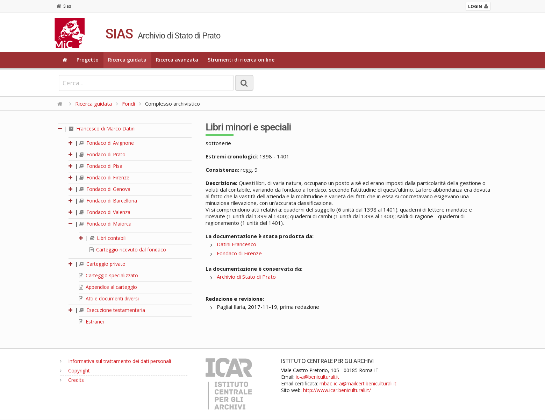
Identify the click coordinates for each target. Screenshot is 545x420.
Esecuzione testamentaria (112, 310)
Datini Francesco (236, 244)
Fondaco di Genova (104, 189)
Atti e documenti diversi (109, 298)
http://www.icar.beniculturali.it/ (337, 390)
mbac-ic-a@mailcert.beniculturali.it (358, 383)
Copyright (75, 370)
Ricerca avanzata (177, 59)
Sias (64, 6)
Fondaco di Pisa (100, 166)
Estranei (91, 321)
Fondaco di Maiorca (105, 223)
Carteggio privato (102, 264)
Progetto (88, 59)
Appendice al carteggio (108, 287)
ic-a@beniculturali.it (317, 376)
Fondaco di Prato (102, 154)
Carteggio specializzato (108, 275)
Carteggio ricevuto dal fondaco (127, 249)
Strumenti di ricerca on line (241, 59)
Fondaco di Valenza (104, 212)
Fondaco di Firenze (104, 177)
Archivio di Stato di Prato (246, 276)
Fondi (128, 103)
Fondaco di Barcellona (108, 200)
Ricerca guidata (127, 59)
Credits (72, 380)
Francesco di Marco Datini (102, 128)
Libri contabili (108, 238)
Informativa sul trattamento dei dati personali (115, 361)
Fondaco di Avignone (106, 143)
